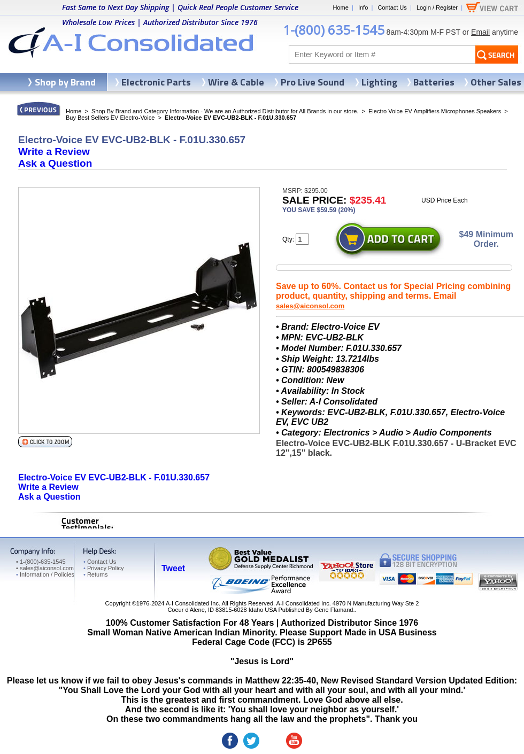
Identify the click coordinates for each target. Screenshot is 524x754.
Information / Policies (45, 574)
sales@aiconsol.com (310, 306)
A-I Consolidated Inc (192, 603)
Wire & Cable (236, 82)
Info (363, 7)
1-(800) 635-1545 (333, 29)
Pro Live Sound (312, 82)
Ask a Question (55, 163)
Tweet (173, 568)
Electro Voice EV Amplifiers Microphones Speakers (434, 111)
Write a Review (54, 151)
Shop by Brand (65, 82)
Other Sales (496, 82)
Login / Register (437, 7)
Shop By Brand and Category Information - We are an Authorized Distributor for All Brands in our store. (224, 111)
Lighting (379, 82)
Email (480, 32)
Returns (95, 574)
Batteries (433, 82)
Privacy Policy (103, 568)
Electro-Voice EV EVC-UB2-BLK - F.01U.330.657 (114, 477)
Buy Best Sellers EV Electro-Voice (110, 117)
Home (340, 7)
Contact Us (391, 7)
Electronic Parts (156, 82)
